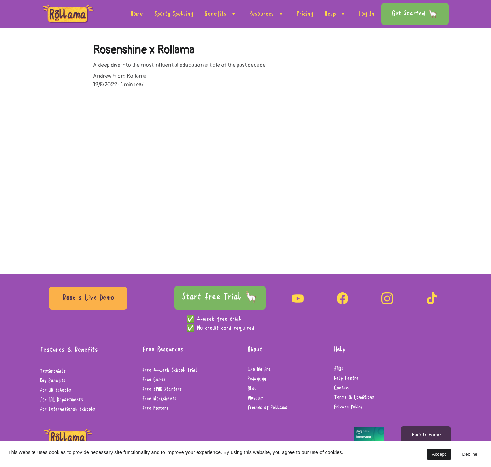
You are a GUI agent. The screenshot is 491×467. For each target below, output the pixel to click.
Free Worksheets (159, 399)
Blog (252, 389)
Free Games (154, 380)
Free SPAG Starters (162, 390)
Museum (255, 398)
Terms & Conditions (354, 398)
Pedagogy (257, 379)
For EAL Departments (61, 400)
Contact (342, 388)
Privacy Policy (348, 407)
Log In (366, 14)
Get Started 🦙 (415, 14)
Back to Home (426, 435)
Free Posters (155, 409)
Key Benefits (52, 381)
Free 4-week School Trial (170, 370)
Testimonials (53, 371)
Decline (469, 454)
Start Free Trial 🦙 (220, 297)
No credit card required (225, 328)
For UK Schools (55, 391)
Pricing (305, 14)
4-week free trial (220, 319)
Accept (439, 454)
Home (137, 14)
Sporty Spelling (173, 14)
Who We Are (259, 370)
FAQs (338, 369)
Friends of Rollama (268, 408)
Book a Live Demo (88, 298)
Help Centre (346, 379)
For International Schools (67, 410)
